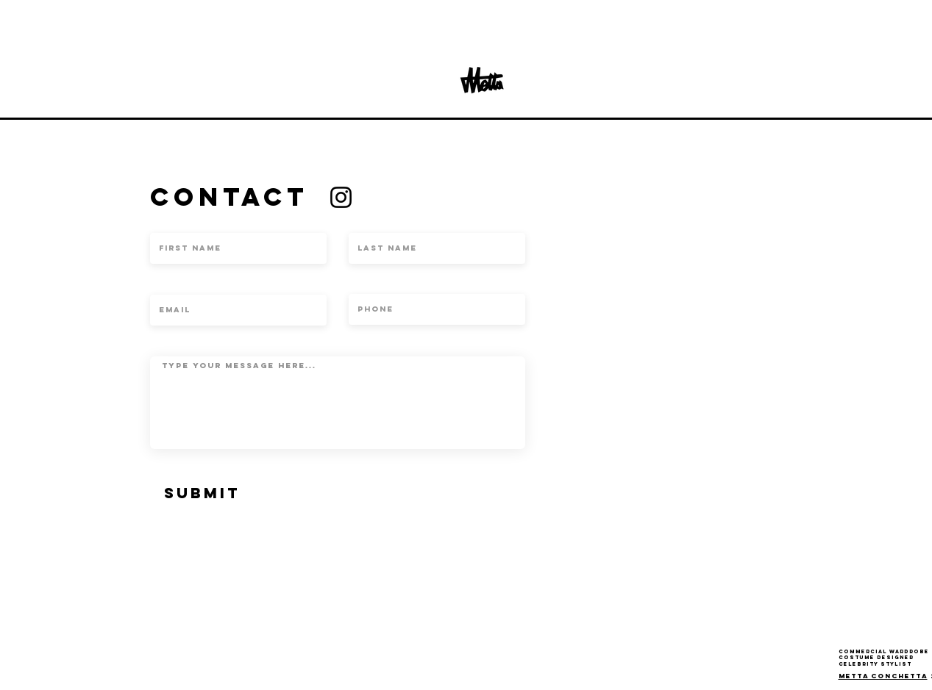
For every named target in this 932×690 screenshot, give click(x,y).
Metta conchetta (883, 676)
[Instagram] (341, 197)
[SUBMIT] (202, 493)
